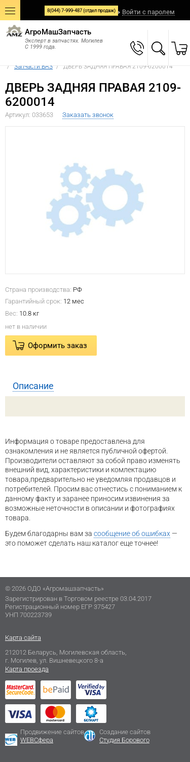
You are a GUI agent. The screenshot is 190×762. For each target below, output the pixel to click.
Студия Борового (124, 740)
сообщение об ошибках (132, 533)
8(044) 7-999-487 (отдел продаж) (81, 10)
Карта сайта (23, 637)
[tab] (95, 386)
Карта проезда (27, 669)
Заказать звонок (87, 115)
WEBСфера (36, 740)
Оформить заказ (57, 345)
